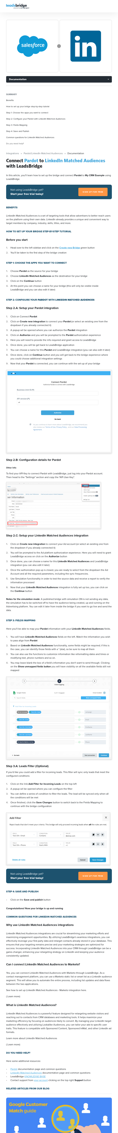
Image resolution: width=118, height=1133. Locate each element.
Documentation (17, 79)
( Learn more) (13, 996)
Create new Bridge (70, 247)
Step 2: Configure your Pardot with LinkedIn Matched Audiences (35, 118)
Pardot (13, 1069)
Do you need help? (15, 143)
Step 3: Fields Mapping (16, 125)
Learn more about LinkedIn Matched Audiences (31, 1038)
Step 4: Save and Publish (17, 131)
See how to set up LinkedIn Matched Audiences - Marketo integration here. (46, 990)
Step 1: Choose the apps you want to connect (27, 112)
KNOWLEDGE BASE (35, 1076)
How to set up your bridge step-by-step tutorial (27, 106)
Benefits (10, 100)
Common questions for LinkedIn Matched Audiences (30, 137)
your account (41, 1080)
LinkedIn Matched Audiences (26, 1073)
